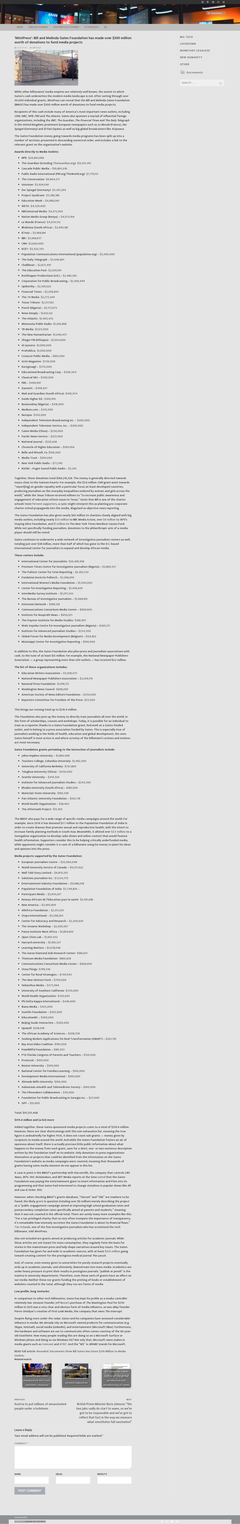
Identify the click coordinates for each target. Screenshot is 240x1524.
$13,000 (34, 1103)
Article (35, 47)
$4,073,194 (67, 216)
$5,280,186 (52, 195)
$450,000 (65, 771)
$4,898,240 (51, 200)
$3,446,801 (57, 259)
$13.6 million (112, 1251)
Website (102, 1474)
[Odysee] (177, 1521)
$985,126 (54, 604)
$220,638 (51, 441)
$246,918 (38, 1028)
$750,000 (48, 361)
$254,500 (84, 631)
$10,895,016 (59, 168)
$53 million (62, 519)
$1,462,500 (79, 761)
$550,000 (71, 990)
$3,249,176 (86, 678)
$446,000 (68, 1001)
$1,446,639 (75, 588)
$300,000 (83, 420)
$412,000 (46, 409)
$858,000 (85, 609)
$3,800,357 (109, 566)
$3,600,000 (36, 243)
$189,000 (71, 787)
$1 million (59, 524)
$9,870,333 (61, 872)
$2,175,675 (50, 308)
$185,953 (59, 1049)
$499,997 (35, 383)
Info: (24, 1517)
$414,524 (53, 777)
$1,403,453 (46, 318)
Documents (195, 72)
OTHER (184, 64)
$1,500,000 (84, 582)
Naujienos (215, 13)
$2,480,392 (69, 275)
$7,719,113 (92, 174)
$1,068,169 (80, 599)
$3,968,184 (39, 233)
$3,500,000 (107, 254)
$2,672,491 (44, 265)
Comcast (47, 1344)
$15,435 (57, 809)
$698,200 (61, 689)
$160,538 (62, 793)
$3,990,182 (61, 227)
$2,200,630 (75, 921)
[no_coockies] (208, 2)
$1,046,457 (59, 334)
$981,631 (81, 953)
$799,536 (44, 969)
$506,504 (69, 372)
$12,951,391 (84, 163)
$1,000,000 (43, 345)
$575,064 (52, 985)
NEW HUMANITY (191, 57)
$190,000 (60, 1044)
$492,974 (71, 393)
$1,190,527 (54, 942)
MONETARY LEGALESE (195, 50)
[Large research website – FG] (223, 2)
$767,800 (70, 766)
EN (105, 27)
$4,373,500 (55, 211)
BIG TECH (186, 37)
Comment (21, 1443)
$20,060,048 (68, 862)
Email (59, 1474)
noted (101, 1177)
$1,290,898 (59, 324)
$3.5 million (118, 831)
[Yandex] (172, 1521)
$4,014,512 (53, 222)
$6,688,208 (77, 883)
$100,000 (54, 452)
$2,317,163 (47, 302)
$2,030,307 (60, 926)
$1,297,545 (66, 593)
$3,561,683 (86, 899)
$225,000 (56, 436)
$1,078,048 (53, 947)
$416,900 (57, 404)
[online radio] (218, 2)
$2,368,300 (67, 577)
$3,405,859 (48, 905)
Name (17, 1474)
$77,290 (57, 463)
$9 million (109, 519)
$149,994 (68, 447)
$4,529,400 (38, 206)
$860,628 (65, 958)
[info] (213, 2)
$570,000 (45, 366)
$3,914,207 (54, 894)
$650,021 (66, 615)
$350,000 (39, 415)
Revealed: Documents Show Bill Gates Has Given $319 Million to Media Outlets (70, 1353)
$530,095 (63, 996)
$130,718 (74, 798)
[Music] (203, 2)
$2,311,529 (57, 910)
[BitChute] (166, 1521)
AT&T (63, 1344)
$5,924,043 (41, 184)
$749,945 (65, 974)
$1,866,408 (62, 755)
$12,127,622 (76, 867)
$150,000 (89, 1055)
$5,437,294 (59, 190)
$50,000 (68, 1092)
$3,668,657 (34, 238)
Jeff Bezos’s (62, 1302)
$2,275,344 (47, 297)
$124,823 (90, 636)
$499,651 (41, 388)
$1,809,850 (66, 931)
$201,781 (110, 1039)
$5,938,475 (69, 673)
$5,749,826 (69, 889)
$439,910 (50, 399)
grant (39, 1201)
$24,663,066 (36, 158)
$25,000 (89, 700)
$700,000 (59, 980)
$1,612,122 (46, 313)
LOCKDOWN (188, 43)
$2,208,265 (56, 915)
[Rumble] (161, 1521)
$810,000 (58, 356)
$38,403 (63, 804)
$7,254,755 (61, 878)
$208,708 (73, 1033)
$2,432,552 (81, 572)
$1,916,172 (62, 684)
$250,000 (56, 431)
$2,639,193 (54, 270)
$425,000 (46, 1006)
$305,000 (55, 1012)
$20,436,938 (76, 561)
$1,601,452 (51, 937)
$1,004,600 (58, 340)
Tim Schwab (22, 1227)
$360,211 (104, 625)
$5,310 (71, 468)
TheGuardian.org (63, 163)
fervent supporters (44, 504)
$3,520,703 (36, 249)
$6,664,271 (52, 179)
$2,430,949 (77, 281)
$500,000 (47, 377)
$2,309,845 (51, 291)
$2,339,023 (44, 286)
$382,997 (80, 620)
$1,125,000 (41, 329)
